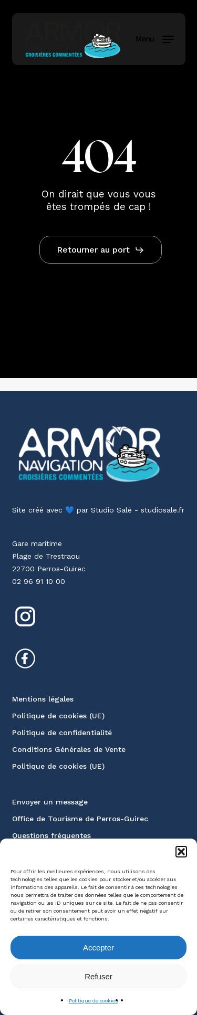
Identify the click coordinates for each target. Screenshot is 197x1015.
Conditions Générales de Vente (69, 749)
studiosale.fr (162, 510)
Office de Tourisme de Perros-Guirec (80, 818)
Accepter (98, 947)
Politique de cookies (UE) (58, 715)
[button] (181, 851)
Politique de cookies (93, 1000)
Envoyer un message (50, 802)
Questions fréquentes (51, 835)
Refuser (98, 976)
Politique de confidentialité (62, 732)
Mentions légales (43, 699)
